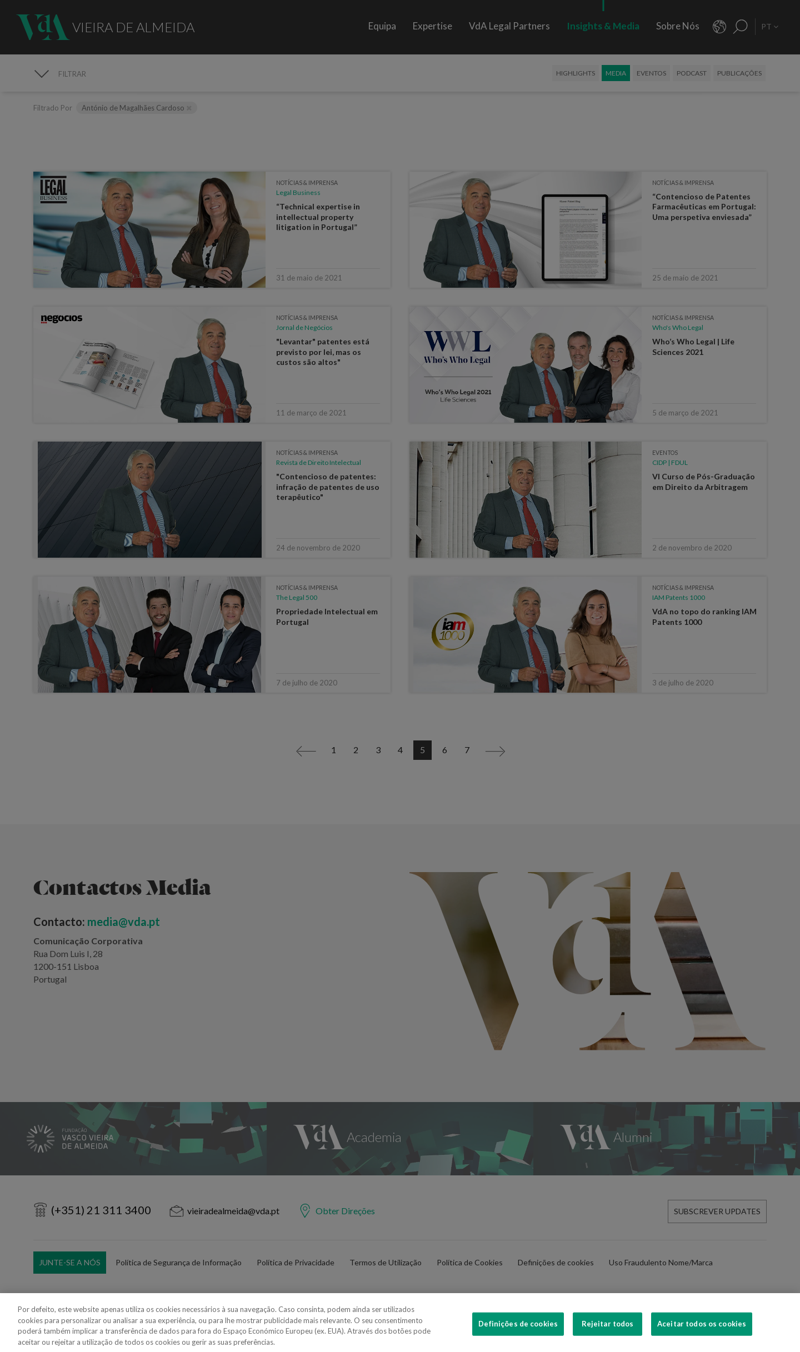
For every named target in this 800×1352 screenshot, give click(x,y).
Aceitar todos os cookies (701, 1338)
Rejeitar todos (608, 1338)
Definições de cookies (518, 1338)
